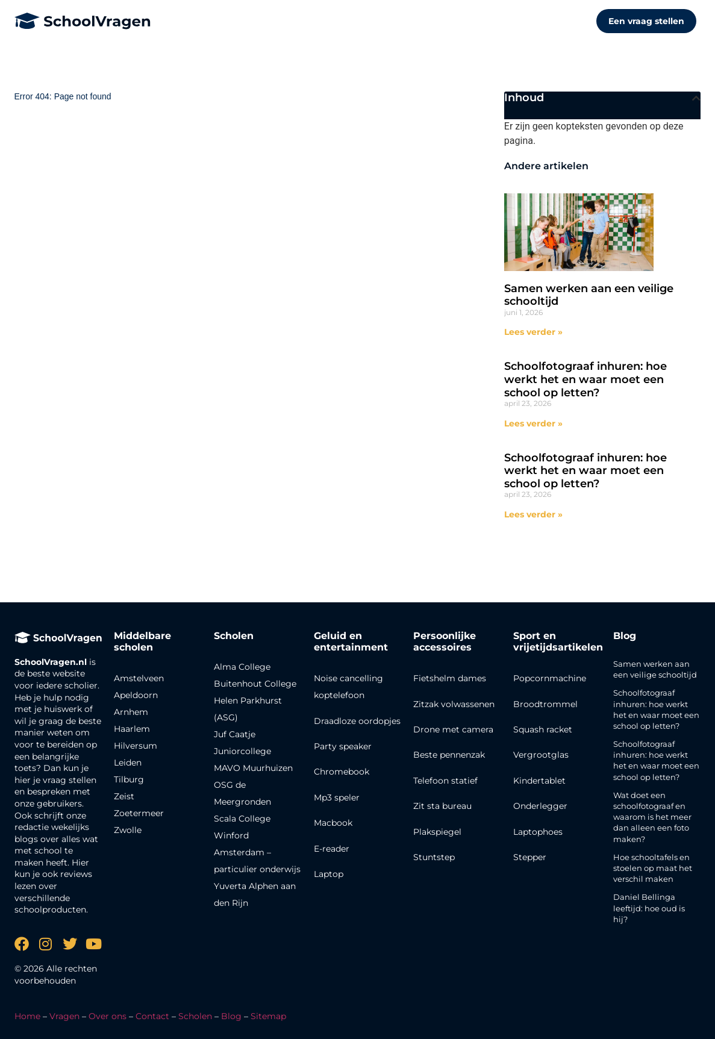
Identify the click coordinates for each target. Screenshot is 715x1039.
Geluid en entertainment (351, 641)
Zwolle (128, 830)
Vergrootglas (541, 754)
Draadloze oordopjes (357, 721)
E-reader (331, 848)
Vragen (64, 1016)
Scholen (195, 1016)
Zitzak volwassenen (454, 704)
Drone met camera (453, 729)
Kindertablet (539, 780)
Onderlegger (540, 805)
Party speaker (343, 746)
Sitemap (268, 1016)
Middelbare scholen (142, 641)
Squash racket (542, 729)
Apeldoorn (136, 695)
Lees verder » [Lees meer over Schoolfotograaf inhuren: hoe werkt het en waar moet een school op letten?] (533, 423)
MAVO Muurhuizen (253, 768)
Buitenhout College (255, 683)
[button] (696, 98)
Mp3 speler (337, 797)
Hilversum (135, 745)
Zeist (124, 796)
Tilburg (129, 779)
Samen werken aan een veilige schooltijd (588, 295)
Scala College (242, 818)
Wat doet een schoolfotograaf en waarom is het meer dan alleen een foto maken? (652, 817)
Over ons (107, 1016)
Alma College (242, 666)
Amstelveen (139, 678)
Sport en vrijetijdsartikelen (558, 641)
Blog (624, 635)
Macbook (333, 822)
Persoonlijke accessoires (444, 641)
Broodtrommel (545, 704)
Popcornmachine (549, 678)
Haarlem (132, 728)
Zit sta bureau (442, 805)
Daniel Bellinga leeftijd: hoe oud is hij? (649, 907)
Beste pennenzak (449, 754)
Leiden (128, 762)
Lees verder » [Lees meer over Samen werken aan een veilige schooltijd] (533, 331)
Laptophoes (538, 831)
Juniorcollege (242, 751)
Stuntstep (434, 857)
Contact (152, 1016)
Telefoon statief (445, 780)
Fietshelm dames (449, 678)
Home (27, 1016)
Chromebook (341, 771)
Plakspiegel (437, 831)
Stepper (529, 857)
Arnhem (131, 712)
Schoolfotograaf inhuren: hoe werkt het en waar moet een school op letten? (585, 379)
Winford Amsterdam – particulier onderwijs (257, 852)
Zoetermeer (139, 813)
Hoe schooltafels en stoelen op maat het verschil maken (652, 868)
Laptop (328, 874)
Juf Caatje (234, 734)
